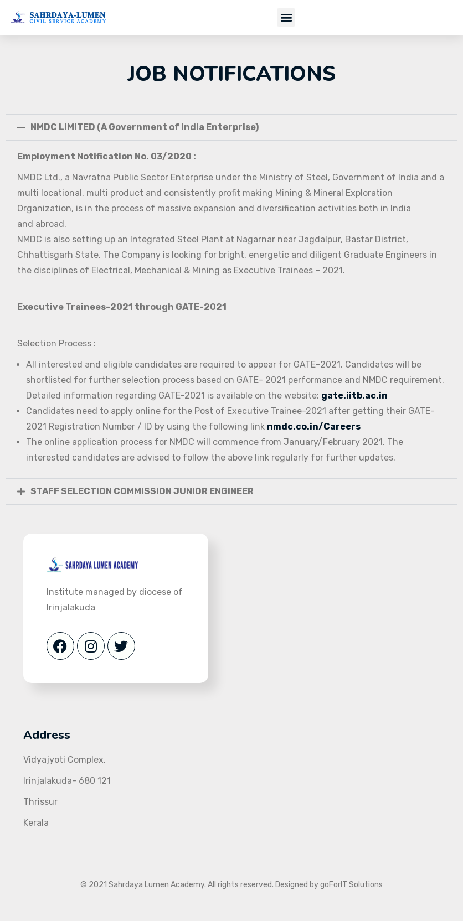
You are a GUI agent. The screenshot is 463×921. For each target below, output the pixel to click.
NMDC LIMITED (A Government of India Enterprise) (144, 127)
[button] (286, 17)
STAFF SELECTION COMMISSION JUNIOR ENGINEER (142, 491)
